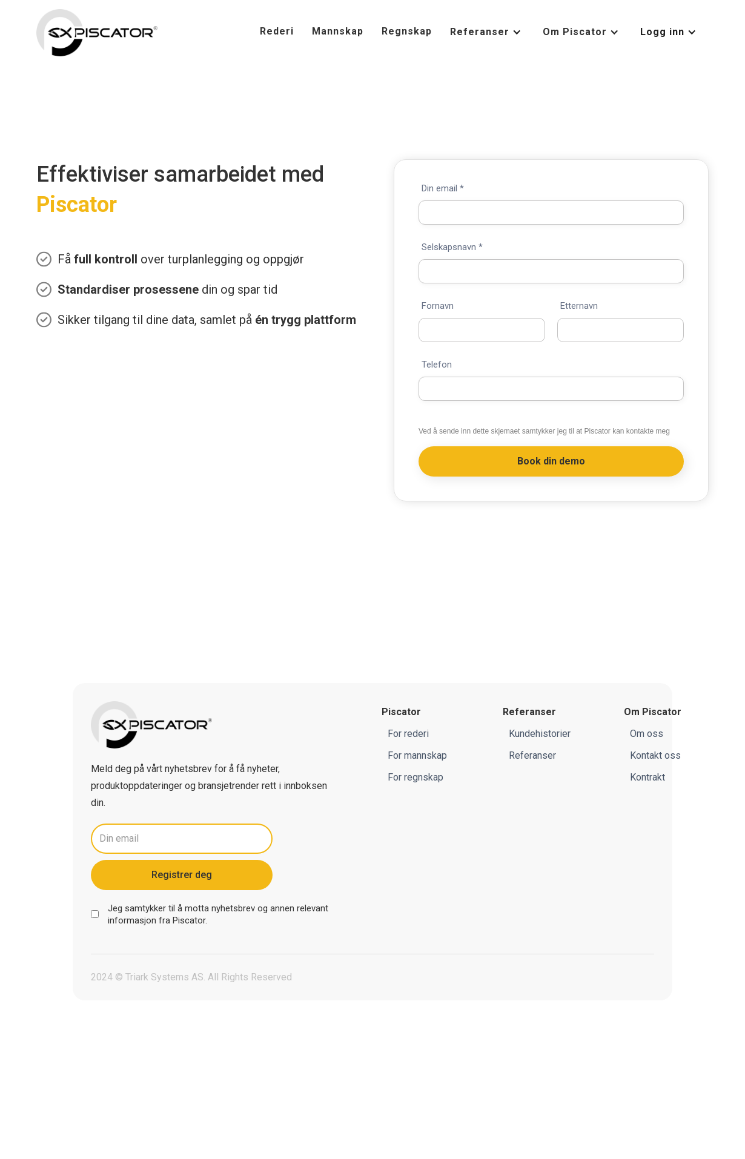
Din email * (443, 188)
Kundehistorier (540, 734)
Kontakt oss (655, 756)
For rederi (408, 734)
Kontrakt (647, 778)
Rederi (277, 31)
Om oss (646, 734)
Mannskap (337, 31)
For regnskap (415, 778)
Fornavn (438, 306)
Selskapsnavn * (452, 247)
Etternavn (579, 306)
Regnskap (407, 31)
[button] (487, 32)
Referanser (532, 756)
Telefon (437, 364)
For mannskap (417, 756)
